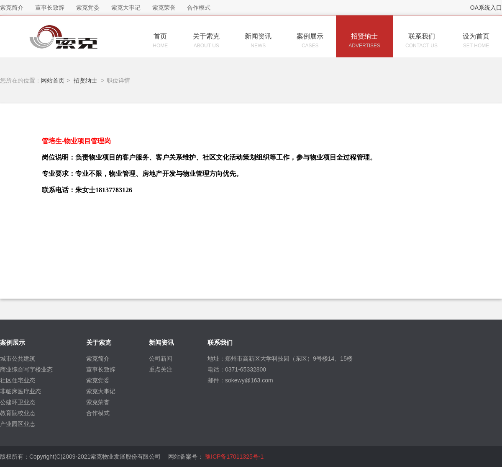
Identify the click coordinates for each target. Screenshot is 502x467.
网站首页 (52, 80)
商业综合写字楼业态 (26, 369)
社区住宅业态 (17, 380)
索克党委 (98, 380)
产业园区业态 (17, 424)
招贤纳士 (85, 80)
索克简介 (98, 358)
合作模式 (98, 413)
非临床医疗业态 (20, 391)
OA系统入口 (486, 7)
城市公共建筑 (17, 358)
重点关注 (160, 369)
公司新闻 (160, 358)
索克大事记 (100, 391)
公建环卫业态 (17, 402)
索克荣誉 (98, 402)
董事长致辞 (100, 369)
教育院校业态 (17, 413)
